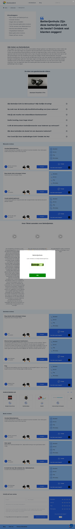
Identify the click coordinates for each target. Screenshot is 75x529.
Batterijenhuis (37, 255)
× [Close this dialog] (73, 1)
